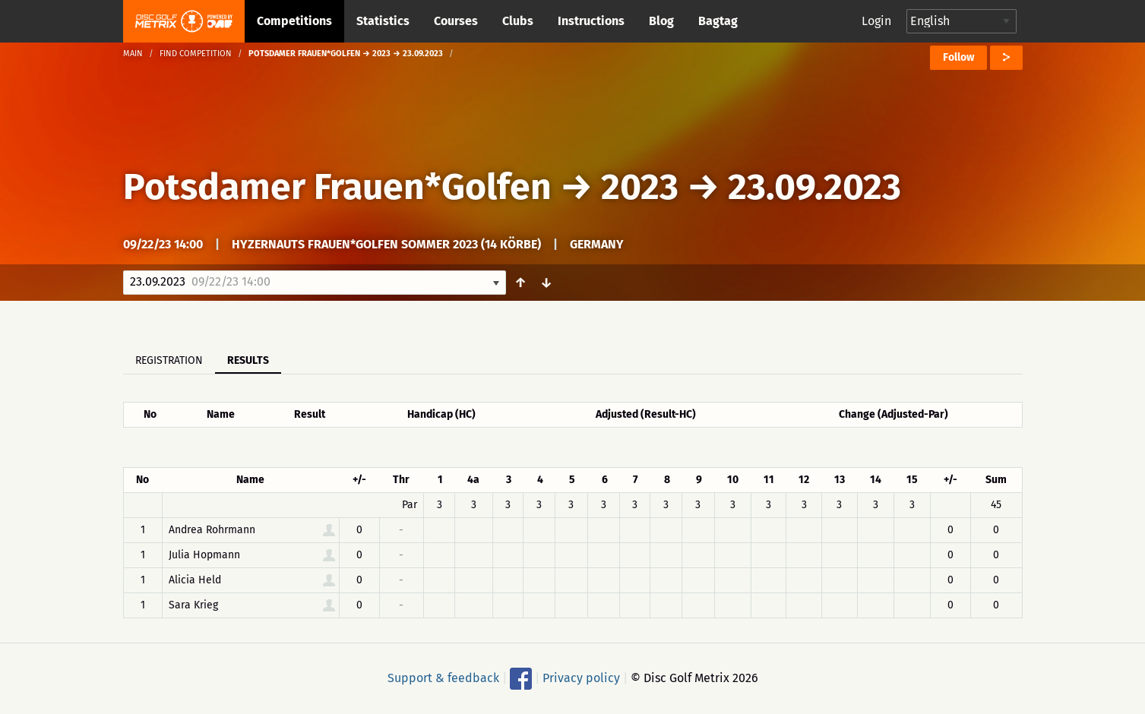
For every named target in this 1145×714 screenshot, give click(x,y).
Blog (661, 21)
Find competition (196, 53)
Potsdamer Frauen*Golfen (337, 187)
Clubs (517, 21)
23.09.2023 (814, 187)
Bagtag (718, 21)
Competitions (294, 21)
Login (876, 21)
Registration (169, 360)
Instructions (591, 21)
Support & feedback (443, 678)
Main (133, 53)
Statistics (383, 21)
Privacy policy (581, 678)
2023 (639, 187)
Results (248, 360)
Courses (456, 21)
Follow (958, 57)
